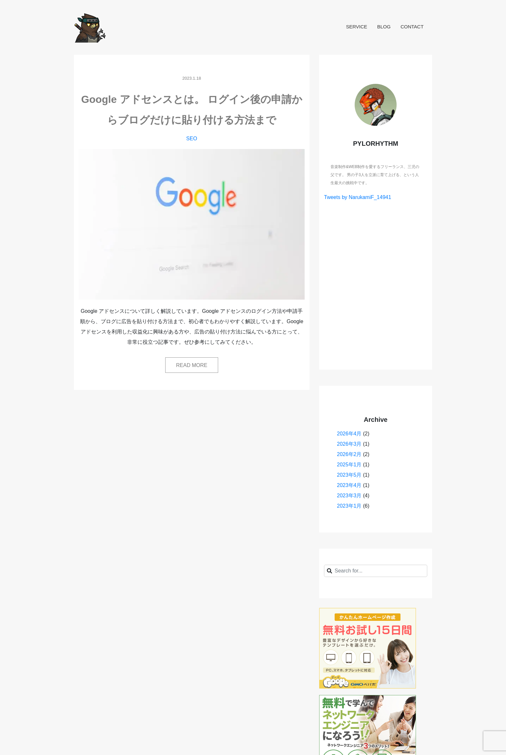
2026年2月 (349, 454)
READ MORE (191, 365)
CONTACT (411, 26)
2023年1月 (349, 506)
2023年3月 (349, 495)
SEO (191, 138)
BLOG (384, 26)
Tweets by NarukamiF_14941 (357, 197)
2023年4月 (349, 485)
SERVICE (356, 26)
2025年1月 (349, 464)
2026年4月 (349, 433)
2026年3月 (349, 444)
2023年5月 (349, 475)
